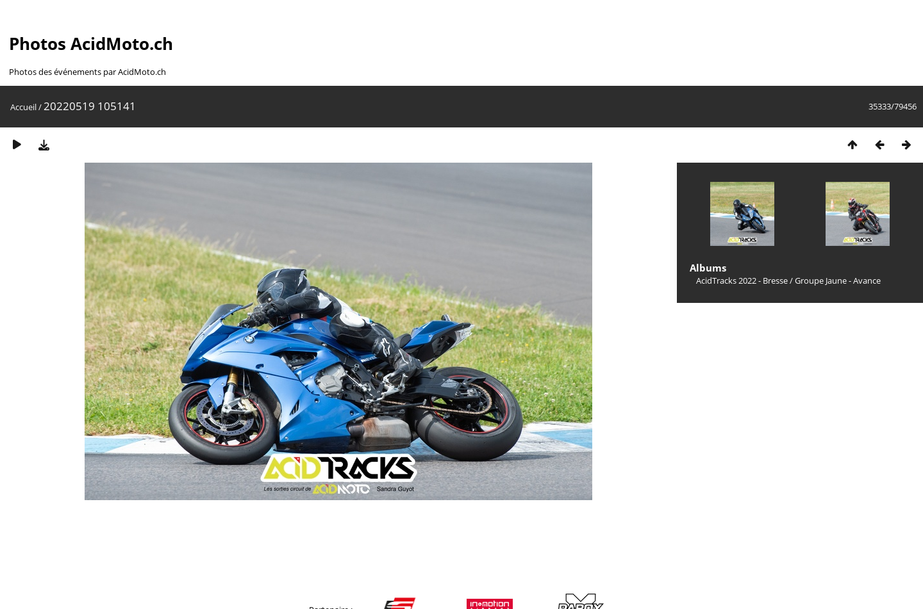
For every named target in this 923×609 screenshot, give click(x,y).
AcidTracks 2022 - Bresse (742, 280)
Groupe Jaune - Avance (838, 280)
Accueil (23, 107)
